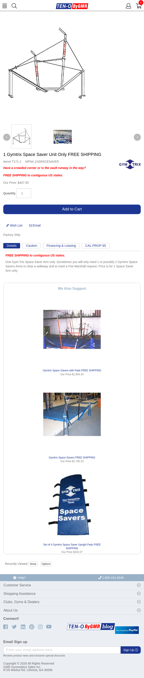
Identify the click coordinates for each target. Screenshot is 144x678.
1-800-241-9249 (111, 577)
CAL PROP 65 (95, 245)
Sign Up (130, 650)
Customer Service (17, 585)
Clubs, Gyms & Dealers (21, 602)
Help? (19, 577)
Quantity (9, 193)
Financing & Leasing (61, 245)
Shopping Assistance (19, 593)
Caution (31, 245)
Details (12, 245)
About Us (10, 610)
